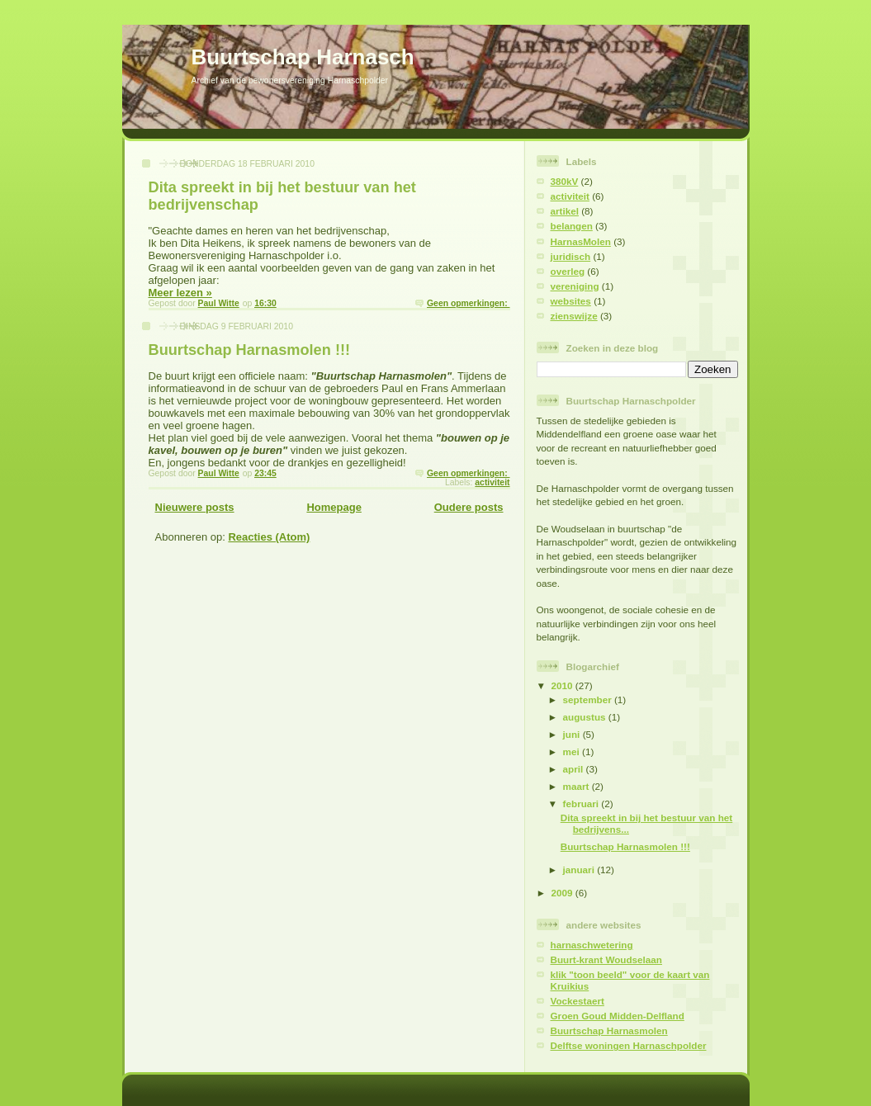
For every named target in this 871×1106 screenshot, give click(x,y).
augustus (585, 716)
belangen (572, 225)
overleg (568, 271)
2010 (563, 685)
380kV (565, 181)
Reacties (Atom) (269, 537)
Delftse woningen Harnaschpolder (629, 1045)
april (574, 768)
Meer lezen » (180, 292)
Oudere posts (469, 507)
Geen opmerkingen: (468, 303)
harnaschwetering (592, 944)
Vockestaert (577, 1000)
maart (577, 786)
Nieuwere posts (194, 507)
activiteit (492, 482)
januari (580, 869)
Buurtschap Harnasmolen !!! (250, 350)
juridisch (571, 256)
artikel (565, 211)
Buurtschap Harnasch (303, 57)
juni (573, 734)
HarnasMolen (581, 241)
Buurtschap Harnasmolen (609, 1030)
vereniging (575, 286)
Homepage (333, 507)
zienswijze (574, 315)
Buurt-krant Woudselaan (607, 959)
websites (571, 300)
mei (572, 751)
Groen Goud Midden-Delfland (617, 1015)
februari (582, 803)
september (588, 699)
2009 (563, 892)
